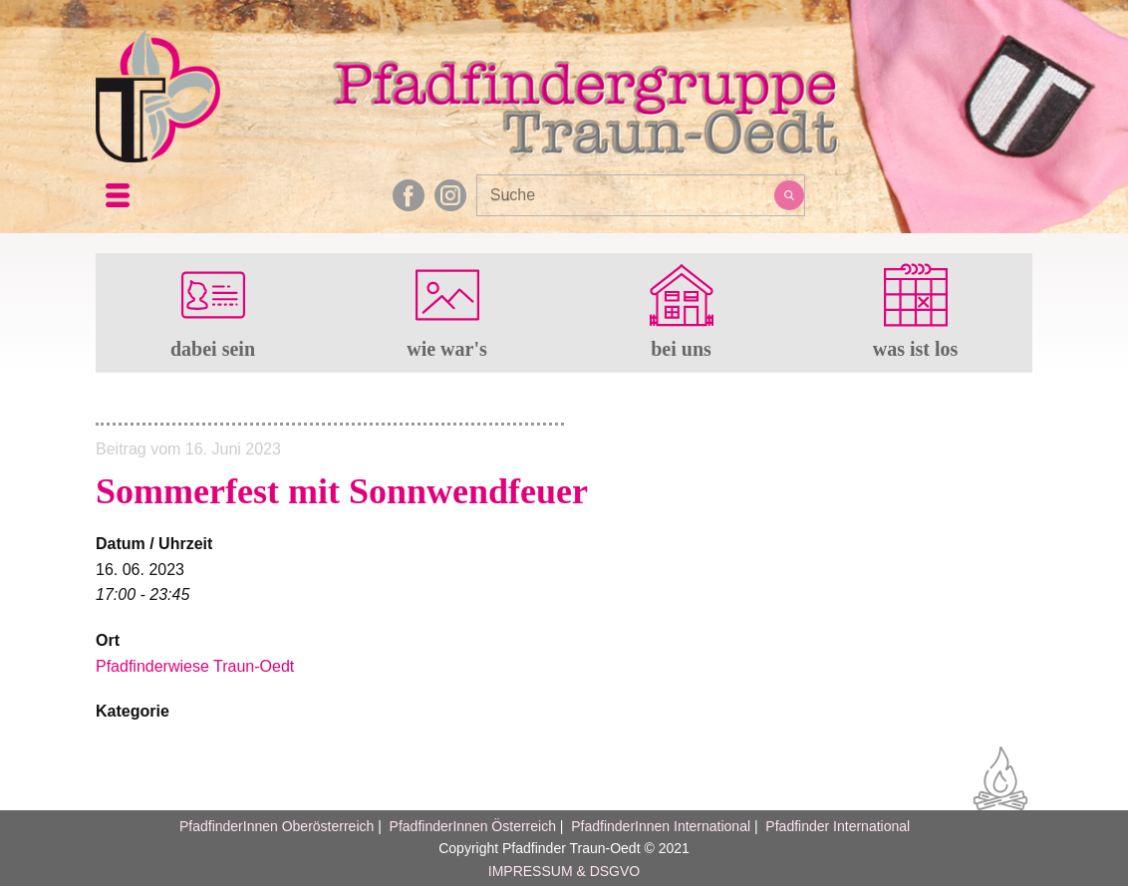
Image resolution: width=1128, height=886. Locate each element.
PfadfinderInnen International (660, 826)
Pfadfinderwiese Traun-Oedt (195, 666)
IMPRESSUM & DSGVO (564, 871)
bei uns (681, 349)
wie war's (447, 349)
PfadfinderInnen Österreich (473, 826)
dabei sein (212, 349)
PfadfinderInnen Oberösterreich (276, 826)
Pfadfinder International (835, 826)
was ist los (916, 349)
